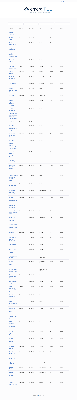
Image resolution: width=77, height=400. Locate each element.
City (46, 23)
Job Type (31, 23)
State (62, 23)
